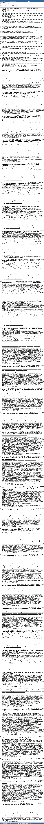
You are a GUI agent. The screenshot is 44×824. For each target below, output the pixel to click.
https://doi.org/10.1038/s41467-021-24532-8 (13, 180)
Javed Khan (35, 787)
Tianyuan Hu (18, 653)
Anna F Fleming (18, 632)
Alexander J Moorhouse (6, 633)
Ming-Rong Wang (39, 714)
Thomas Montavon (5, 166)
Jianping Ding (18, 589)
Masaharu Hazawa (31, 713)
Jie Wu (11, 303)
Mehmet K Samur (22, 786)
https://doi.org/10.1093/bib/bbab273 (11, 552)
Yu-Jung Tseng (24, 653)
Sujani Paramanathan (12, 142)
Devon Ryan (40, 166)
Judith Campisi (35, 763)
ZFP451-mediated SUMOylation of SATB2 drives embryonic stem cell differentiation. (19, 21)
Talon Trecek (29, 392)
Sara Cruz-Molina (31, 185)
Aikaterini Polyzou (11, 611)
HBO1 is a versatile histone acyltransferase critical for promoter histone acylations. (18, 48)
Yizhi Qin (30, 557)
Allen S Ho (26, 714)
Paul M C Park (10, 784)
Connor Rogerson (4, 4)
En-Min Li (31, 715)
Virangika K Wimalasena (32, 785)
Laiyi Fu (8, 303)
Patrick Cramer (36, 284)
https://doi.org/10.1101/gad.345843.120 (12, 228)
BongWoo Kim (4, 262)
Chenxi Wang (9, 674)
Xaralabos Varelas (21, 692)
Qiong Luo (18, 674)
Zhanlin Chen (4, 233)
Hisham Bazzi (8, 186)
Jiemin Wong (24, 589)
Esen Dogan (15, 209)
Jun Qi (29, 788)
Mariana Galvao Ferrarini (38, 611)
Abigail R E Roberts (24, 632)
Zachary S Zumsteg (32, 714)
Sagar (21, 611)
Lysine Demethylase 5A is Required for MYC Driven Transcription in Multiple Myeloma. (19, 65)
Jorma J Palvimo (5, 210)
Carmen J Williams (8, 742)
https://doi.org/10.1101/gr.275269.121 (12, 386)
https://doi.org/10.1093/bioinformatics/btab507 (13, 342)
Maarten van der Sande (24, 118)
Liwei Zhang (20, 557)
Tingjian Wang (16, 784)
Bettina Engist (24, 166)
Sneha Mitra (4, 72)
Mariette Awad (11, 436)
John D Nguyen (23, 392)
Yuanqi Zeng (16, 531)
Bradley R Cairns (15, 742)
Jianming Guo (8, 763)
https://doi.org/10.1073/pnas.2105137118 (12, 410)
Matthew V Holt (27, 652)
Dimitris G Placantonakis (18, 806)
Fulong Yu (4, 330)
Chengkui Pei (11, 785)
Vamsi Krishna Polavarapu (7, 369)
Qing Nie (20, 303)
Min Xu (34, 233)
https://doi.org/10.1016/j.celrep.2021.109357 (13, 279)
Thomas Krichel (14, 823)
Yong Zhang (9, 589)
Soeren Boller (10, 209)
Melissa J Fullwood (5, 715)
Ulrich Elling (39, 142)
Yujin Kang (20, 94)
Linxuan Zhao (34, 369)
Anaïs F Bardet (19, 142)
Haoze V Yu (4, 392)
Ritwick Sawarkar (24, 614)
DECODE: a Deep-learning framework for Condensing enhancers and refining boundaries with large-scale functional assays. (22, 232)
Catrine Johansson (24, 785)
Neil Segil (33, 392)
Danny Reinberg (26, 806)
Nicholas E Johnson (10, 741)
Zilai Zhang (19, 262)
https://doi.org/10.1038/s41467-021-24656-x (13, 734)
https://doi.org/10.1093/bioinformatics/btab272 (13, 506)
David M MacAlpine (22, 72)
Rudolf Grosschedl (18, 210)
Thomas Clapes (21, 209)
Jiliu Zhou (21, 531)
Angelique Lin (30, 653)
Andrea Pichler (11, 210)
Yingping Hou (25, 557)
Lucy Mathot (29, 369)
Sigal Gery (11, 714)
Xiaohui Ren (35, 762)
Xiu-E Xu (6, 714)
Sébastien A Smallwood (31, 142)
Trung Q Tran (15, 72)
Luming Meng (4, 674)
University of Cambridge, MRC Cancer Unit (9, 5)
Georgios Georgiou (9, 118)
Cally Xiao (37, 185)
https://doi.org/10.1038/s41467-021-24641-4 (13, 203)
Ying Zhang (15, 714)
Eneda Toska (37, 632)
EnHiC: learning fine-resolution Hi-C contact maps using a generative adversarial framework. (20, 41)
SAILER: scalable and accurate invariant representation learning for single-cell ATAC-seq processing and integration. (22, 301)
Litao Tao (8, 392)
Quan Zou (25, 531)
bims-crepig (3, 1)
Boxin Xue (9, 557)
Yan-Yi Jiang (12, 713)
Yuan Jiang (21, 713)
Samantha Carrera (10, 632)
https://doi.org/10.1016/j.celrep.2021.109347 (13, 706)
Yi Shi (14, 674)
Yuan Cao (20, 558)
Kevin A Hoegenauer (14, 652)
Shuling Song (22, 762)
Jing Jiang (4, 763)
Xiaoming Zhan (13, 262)
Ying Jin (35, 805)
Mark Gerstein (39, 233)
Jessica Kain (4, 460)
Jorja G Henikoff (11, 347)
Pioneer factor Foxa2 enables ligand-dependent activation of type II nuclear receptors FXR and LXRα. (22, 39)
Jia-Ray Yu (4, 805)
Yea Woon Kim (8, 94)
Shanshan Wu (13, 762)
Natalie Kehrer (4, 612)
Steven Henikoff (5, 347)
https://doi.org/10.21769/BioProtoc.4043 (12, 363)
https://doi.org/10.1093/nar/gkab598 (11, 137)
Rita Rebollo (30, 614)
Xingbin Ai (39, 691)
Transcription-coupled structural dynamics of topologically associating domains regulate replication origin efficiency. (21, 556)
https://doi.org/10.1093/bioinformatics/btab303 (13, 325)
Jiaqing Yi (29, 262)
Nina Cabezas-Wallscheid (16, 614)
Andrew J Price (21, 460)
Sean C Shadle (35, 740)
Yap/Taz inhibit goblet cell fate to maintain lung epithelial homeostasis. (16, 57)
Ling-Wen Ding (20, 714)
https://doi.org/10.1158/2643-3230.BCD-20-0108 (14, 801)
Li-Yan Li (3, 713)
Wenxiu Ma (9, 490)
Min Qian (31, 762)
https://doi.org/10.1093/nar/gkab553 (11, 89)
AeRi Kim (24, 94)
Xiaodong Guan (11, 558)
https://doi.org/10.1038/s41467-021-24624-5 (13, 429)
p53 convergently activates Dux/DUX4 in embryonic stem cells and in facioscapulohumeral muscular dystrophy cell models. (20, 738)
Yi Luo (9, 262)
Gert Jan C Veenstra (33, 118)
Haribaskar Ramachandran (16, 208)
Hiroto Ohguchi (4, 784)
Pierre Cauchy (24, 208)
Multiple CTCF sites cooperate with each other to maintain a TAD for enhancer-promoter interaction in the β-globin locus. (20, 93)
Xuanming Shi (24, 262)
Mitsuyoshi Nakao (15, 787)
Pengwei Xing (14, 369)
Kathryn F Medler (14, 633)
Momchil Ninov (24, 284)
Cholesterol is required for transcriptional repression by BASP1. (15, 52)
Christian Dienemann (17, 284)
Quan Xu (3, 118)
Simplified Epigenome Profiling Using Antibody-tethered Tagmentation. (16, 31)
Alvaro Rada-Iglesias (15, 186)
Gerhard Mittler (10, 167)
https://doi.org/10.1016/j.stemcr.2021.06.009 (13, 669)
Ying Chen (4, 284)
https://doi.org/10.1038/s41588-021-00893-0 (13, 756)
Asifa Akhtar (8, 614)
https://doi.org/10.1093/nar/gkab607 (11, 605)
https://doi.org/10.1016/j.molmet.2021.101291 (13, 484)
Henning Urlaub (30, 284)
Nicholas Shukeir (12, 166)
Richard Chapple (13, 653)
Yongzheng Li (4, 557)
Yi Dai (17, 233)
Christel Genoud (25, 167)
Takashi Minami (22, 787)
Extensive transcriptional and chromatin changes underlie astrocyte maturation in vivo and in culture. (22, 36)
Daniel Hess (24, 142)
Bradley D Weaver (11, 740)
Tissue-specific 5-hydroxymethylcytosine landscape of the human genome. (17, 42)
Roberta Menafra (26, 741)
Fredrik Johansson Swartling (10, 370)
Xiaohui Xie (29, 303)
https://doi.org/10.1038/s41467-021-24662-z (13, 686)
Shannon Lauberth (29, 787)
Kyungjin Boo (30, 208)
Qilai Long (8, 762)
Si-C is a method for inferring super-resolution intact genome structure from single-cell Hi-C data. (21, 55)
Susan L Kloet (32, 741)
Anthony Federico (17, 691)
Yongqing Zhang (5, 531)
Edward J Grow (5, 740)
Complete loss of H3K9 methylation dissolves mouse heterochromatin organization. (19, 17)
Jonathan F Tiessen (5, 653)
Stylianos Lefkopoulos (12, 612)
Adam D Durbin (10, 788)
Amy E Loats (4, 632)
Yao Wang (5, 558)
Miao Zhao (25, 369)
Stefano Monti (15, 692)
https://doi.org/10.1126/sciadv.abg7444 (12, 821)
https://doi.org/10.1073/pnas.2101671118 (12, 647)
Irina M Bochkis (33, 460)
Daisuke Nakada (8, 654)
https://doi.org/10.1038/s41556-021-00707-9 (13, 628)
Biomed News (13, 1)
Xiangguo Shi (38, 652)
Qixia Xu (18, 762)
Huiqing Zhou (39, 118)
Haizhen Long (35, 557)
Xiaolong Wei (9, 460)
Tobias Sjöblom (19, 370)
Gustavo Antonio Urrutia (6, 208)
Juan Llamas (13, 392)
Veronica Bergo (19, 612)
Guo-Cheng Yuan (16, 330)
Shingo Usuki (9, 786)
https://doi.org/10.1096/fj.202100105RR (12, 113)
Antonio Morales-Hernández (28, 611)
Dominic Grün (35, 614)
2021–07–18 (6, 2)
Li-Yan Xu (27, 715)
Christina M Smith (18, 740)
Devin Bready (14, 805)
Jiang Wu (38, 262)
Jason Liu (14, 233)
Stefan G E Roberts (22, 633)
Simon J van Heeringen (6, 119)
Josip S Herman (9, 613)
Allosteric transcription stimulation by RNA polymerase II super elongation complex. (19, 26)
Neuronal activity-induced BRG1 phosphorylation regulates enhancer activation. (18, 25)
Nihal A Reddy (15, 460)
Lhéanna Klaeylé (21, 613)
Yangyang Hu (4, 490)
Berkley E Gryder (23, 784)
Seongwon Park (15, 94)
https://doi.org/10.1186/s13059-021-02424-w (13, 582)
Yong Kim (40, 785)
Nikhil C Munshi (34, 786)
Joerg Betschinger (5, 143)
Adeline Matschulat (33, 691)
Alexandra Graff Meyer (17, 167)
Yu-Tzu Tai (28, 786)
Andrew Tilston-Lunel (25, 691)
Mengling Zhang (15, 557)
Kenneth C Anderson (17, 788)
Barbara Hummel (26, 612)
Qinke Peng (15, 303)
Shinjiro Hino (4, 786)
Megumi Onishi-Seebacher (33, 166)
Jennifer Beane (9, 692)
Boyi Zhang (4, 762)
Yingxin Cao (4, 303)
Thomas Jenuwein (32, 167)
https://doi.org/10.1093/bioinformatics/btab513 (13, 454)
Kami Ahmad (17, 347)
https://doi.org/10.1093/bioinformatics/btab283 (13, 257)
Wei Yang (17, 713)
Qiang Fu (24, 763)
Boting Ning (11, 691)
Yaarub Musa (4, 167)
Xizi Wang (18, 392)
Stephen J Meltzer (21, 715)
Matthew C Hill (33, 652)
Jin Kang (3, 94)
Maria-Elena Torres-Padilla (36, 209)
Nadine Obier (32, 612)
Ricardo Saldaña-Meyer (28, 805)
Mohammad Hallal (5, 436)
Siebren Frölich (16, 118)
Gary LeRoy (8, 805)
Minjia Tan (14, 589)
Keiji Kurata (35, 784)
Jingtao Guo (25, 740)
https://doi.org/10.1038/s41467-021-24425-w (13, 526)
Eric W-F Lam (29, 763)
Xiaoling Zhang (14, 763)
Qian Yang (8, 713)
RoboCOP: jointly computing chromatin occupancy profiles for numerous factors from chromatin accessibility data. (21, 71)
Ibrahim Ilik (15, 613)
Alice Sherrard (31, 632)
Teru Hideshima (24, 788)
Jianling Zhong (9, 72)
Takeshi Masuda (17, 785)
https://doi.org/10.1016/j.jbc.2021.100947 (12, 161)
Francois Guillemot (19, 417)
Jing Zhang (9, 233)
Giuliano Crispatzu (5, 185)
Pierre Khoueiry (18, 436)
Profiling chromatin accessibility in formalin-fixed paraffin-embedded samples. (17, 32)
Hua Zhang (20, 369)
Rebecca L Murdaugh (6, 652)
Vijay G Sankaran (9, 330)
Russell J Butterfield (18, 741)
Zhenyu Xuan (33, 262)
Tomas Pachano (18, 185)
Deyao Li (6, 785)
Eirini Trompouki (28, 209)
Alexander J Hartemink (30, 72)
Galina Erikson (19, 166)
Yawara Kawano (16, 786)
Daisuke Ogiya (29, 784)
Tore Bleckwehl (25, 185)
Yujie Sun (29, 558)
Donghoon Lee (21, 233)
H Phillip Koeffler (36, 715)
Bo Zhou (36, 713)
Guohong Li (25, 558)
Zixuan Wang (10, 531)
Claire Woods (27, 460)
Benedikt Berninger (12, 417)
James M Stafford (9, 806)
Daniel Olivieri (4, 142)
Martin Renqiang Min (29, 233)
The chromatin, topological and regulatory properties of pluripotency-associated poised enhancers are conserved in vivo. (20, 184)
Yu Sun (6, 764)
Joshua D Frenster (20, 805)
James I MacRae (5, 417)
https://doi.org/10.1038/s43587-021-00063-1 (13, 778)
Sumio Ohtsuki (9, 787)
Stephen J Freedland (13, 715)
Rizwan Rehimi (12, 185)
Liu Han (27, 762)
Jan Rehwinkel (27, 613)
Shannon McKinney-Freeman (35, 613)
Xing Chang (20, 763)
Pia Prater (17, 611)
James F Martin (36, 653)
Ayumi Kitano (21, 652)
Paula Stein (30, 740)
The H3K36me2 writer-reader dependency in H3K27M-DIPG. (14, 66)
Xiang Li (25, 713)
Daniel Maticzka (38, 612)
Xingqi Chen (24, 370)
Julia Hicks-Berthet (5, 691)
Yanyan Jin (16, 558)
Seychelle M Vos (9, 284)
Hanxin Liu (40, 762)
